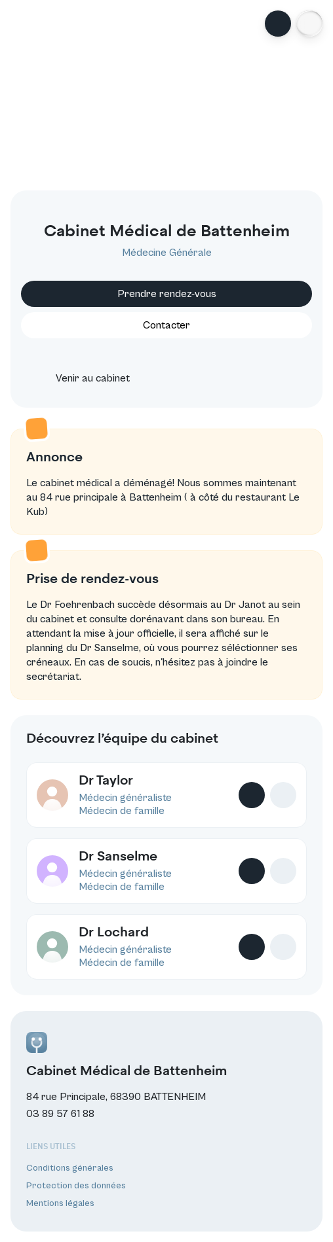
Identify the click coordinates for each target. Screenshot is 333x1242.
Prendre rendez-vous (166, 294)
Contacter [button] (166, 325)
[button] (309, 23)
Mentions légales (60, 1203)
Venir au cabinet (81, 378)
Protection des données (76, 1185)
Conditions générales (69, 1168)
